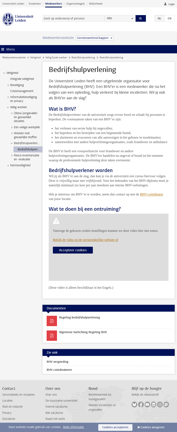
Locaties (7, 401)
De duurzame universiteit (61, 401)
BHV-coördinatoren (59, 370)
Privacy (6, 413)
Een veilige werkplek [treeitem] (25, 127)
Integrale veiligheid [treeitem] (22, 79)
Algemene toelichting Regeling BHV (83, 332)
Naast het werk (55, 419)
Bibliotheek (96, 3)
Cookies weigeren (152, 427)
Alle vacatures (54, 413)
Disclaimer (8, 419)
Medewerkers (53, 3)
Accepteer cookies (73, 250)
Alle (109, 18)
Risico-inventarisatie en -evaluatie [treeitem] (24, 157)
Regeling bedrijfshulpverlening (79, 318)
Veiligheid (35, 57)
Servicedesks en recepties (18, 395)
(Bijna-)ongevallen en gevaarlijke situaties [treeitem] (23, 117)
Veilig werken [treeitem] (16, 107)
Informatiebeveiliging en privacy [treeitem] (21, 99)
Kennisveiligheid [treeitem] (18, 165)
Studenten (35, 3)
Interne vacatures (56, 407)
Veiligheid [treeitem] (10, 73)
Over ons (51, 395)
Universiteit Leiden (13, 3)
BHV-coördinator (151, 194)
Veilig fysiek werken (56, 57)
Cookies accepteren (115, 427)
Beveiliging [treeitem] (15, 85)
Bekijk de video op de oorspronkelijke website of (85, 240)
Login (172, 4)
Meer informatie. (73, 427)
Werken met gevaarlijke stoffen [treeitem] (23, 135)
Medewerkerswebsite (13, 57)
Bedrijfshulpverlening (83, 57)
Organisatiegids (75, 3)
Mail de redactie (12, 407)
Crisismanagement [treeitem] (21, 91)
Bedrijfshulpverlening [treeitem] (25, 143)
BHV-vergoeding (57, 362)
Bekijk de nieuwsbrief (145, 395)
